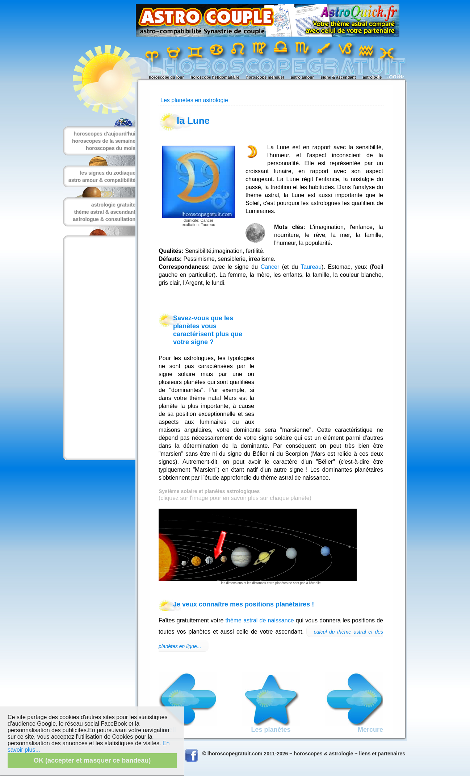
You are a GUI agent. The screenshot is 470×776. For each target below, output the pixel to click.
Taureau (311, 267)
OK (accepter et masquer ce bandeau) (92, 760)
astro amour (302, 77)
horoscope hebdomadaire (215, 77)
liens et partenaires (382, 753)
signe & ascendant (338, 77)
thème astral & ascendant (104, 212)
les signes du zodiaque (107, 173)
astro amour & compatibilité (101, 180)
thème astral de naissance (260, 620)
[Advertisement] (98, 347)
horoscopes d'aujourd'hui (104, 134)
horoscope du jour (166, 77)
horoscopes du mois (110, 148)
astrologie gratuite (113, 205)
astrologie (372, 77)
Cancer (270, 267)
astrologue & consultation (104, 219)
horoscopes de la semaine (103, 141)
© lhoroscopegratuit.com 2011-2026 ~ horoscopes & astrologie (277, 753)
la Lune (193, 120)
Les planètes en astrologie (194, 100)
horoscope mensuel (265, 77)
